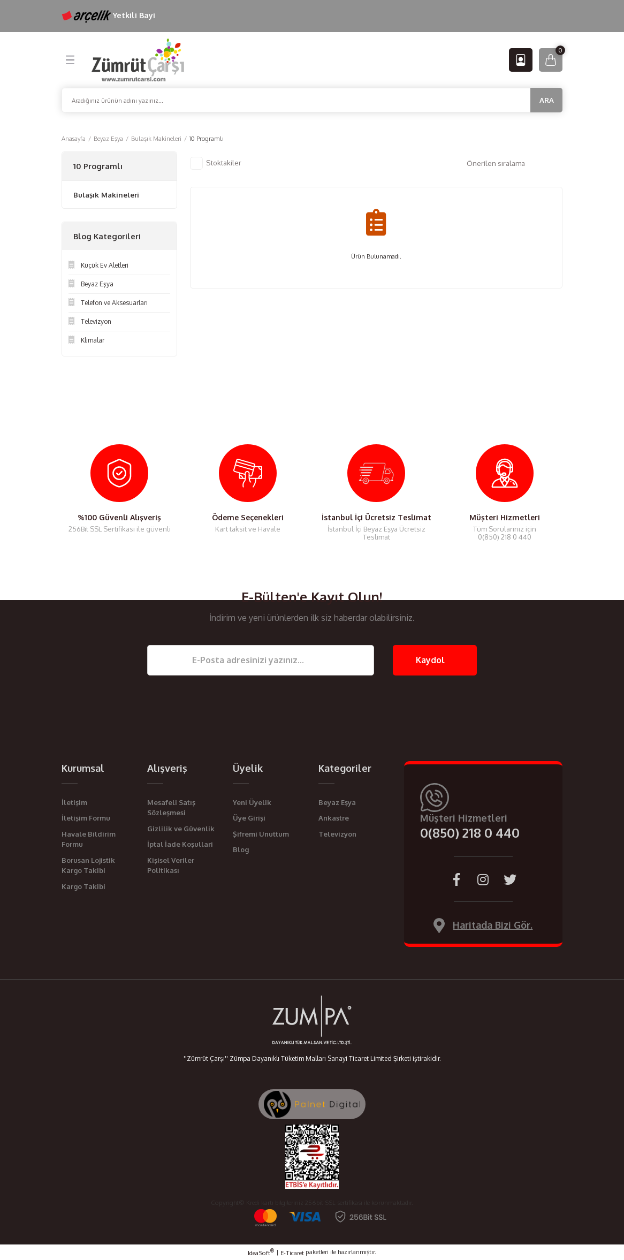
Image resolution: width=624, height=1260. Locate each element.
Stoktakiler (223, 162)
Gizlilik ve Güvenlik (181, 828)
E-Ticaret (292, 1253)
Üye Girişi (249, 818)
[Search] (312, 100)
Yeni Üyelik (252, 802)
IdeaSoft (261, 1252)
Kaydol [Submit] (430, 660)
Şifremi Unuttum (261, 834)
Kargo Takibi (83, 886)
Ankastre (333, 818)
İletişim (74, 802)
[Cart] (550, 60)
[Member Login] (520, 60)
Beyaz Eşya (337, 802)
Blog (241, 849)
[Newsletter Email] (260, 660)
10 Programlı (206, 138)
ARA (546, 99)
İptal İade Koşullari (180, 844)
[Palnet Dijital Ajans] (312, 1103)
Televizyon (337, 834)
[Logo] (138, 59)
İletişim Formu (86, 818)
